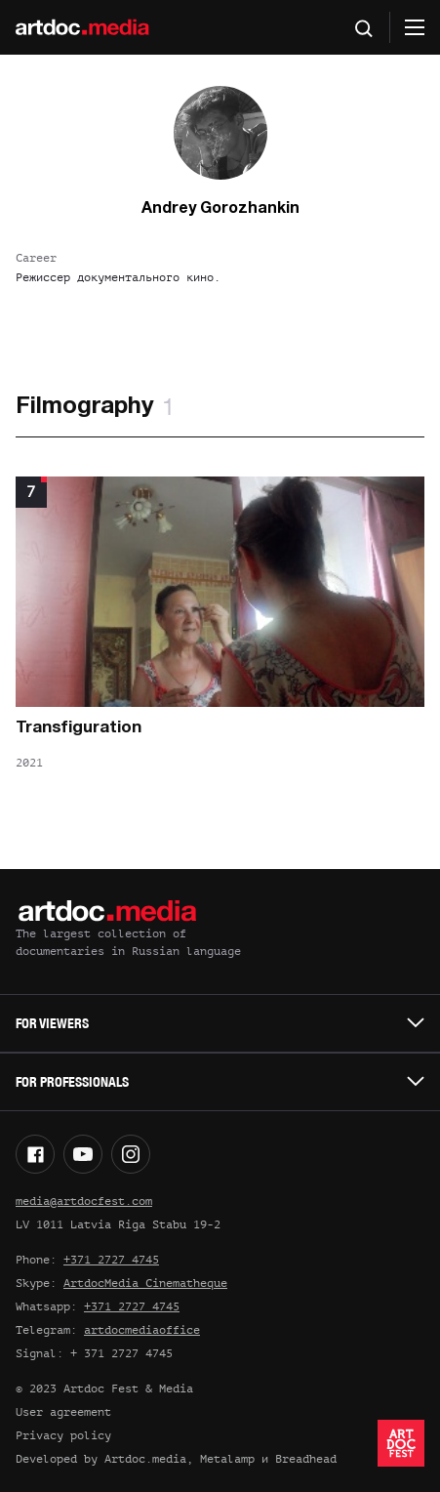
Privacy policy (63, 1435)
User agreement (63, 1412)
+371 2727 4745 (111, 1259)
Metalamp (227, 1459)
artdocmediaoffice (142, 1330)
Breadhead (306, 1459)
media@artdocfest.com (84, 1201)
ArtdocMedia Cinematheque (145, 1283)
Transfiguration (78, 728)
